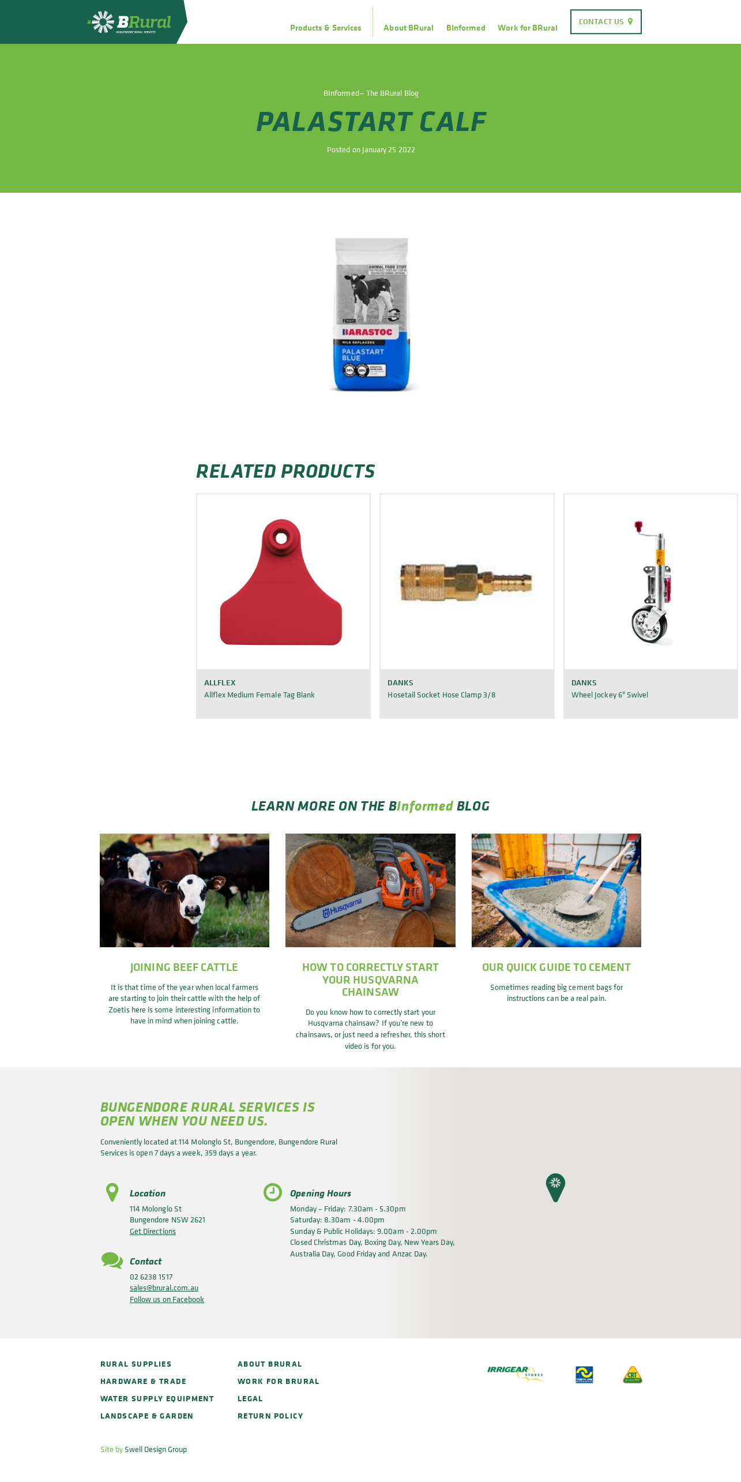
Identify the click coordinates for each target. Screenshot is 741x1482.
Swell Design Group (156, 1448)
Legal (251, 1398)
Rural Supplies (136, 1363)
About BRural (408, 27)
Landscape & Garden (147, 1415)
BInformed (466, 27)
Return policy (270, 1415)
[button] (556, 1188)
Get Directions (153, 1230)
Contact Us (601, 21)
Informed (425, 805)
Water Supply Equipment (157, 1398)
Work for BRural (528, 27)
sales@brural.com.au (164, 1287)
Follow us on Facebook (167, 1298)
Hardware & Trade (143, 1380)
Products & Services (326, 27)
